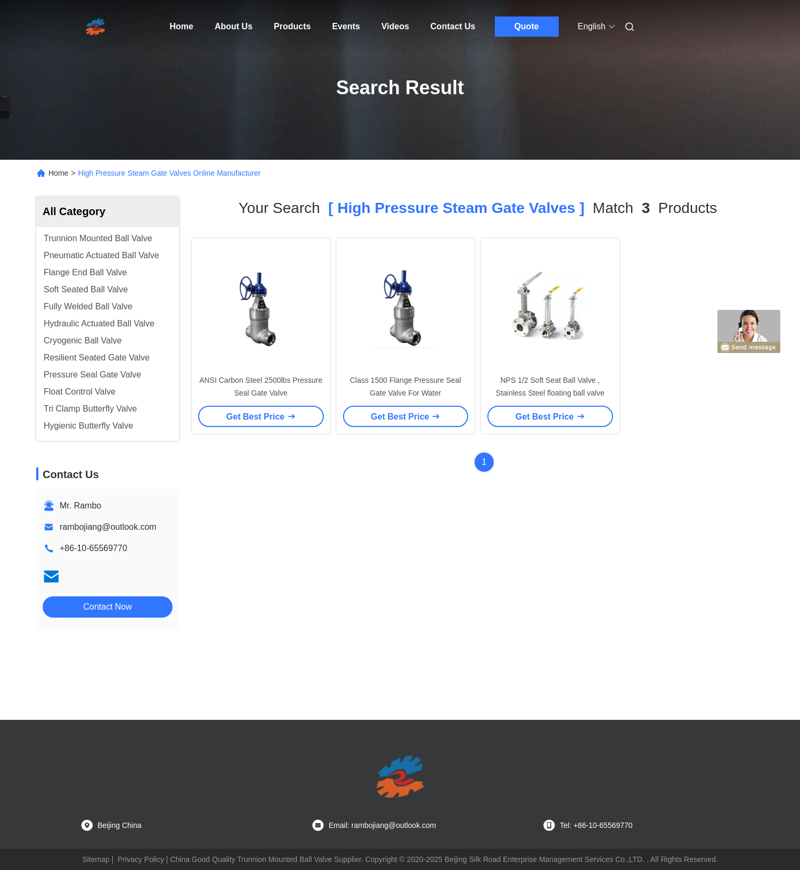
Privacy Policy (141, 859)
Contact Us (452, 26)
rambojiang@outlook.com (108, 526)
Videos (395, 26)
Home (181, 26)
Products (292, 26)
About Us (233, 26)
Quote (526, 26)
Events (346, 26)
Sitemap (95, 859)
